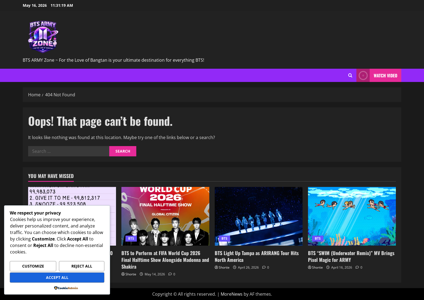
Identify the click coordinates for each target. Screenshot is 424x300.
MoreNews (232, 294)
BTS (131, 238)
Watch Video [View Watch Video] (376, 75)
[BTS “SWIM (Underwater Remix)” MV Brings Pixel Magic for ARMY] (352, 216)
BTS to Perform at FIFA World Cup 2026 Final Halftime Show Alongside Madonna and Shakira (165, 259)
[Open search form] (350, 75)
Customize (33, 266)
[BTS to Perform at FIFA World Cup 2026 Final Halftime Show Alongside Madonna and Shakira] (165, 216)
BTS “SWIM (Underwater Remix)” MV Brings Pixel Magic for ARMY (351, 256)
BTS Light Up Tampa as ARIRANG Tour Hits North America (257, 256)
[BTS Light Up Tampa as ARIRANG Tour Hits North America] (259, 216)
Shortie (130, 274)
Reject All (81, 266)
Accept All (57, 277)
